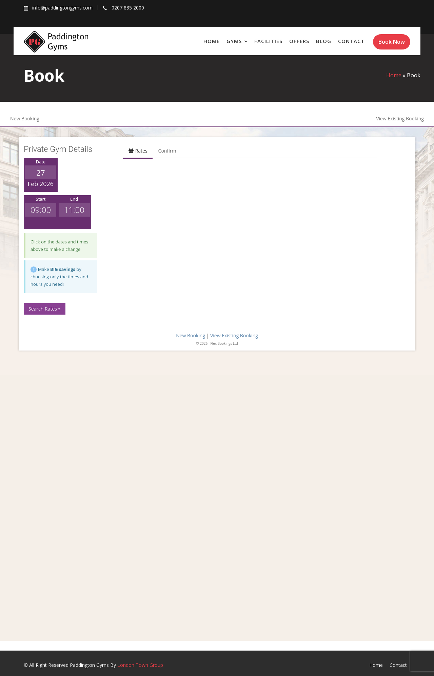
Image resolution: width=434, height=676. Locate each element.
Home (211, 41)
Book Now (391, 41)
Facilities (268, 41)
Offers (299, 41)
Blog (323, 41)
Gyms (234, 41)
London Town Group (140, 665)
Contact (351, 41)
